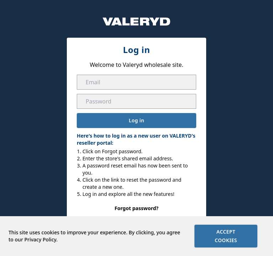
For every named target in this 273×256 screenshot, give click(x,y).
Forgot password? (136, 208)
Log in (136, 120)
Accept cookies (226, 236)
